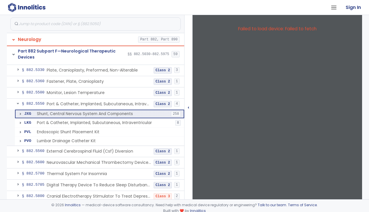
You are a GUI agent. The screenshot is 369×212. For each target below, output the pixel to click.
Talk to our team (272, 204)
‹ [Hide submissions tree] (188, 107)
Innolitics (73, 204)
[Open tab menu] (334, 7)
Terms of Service (302, 204)
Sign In (353, 7)
